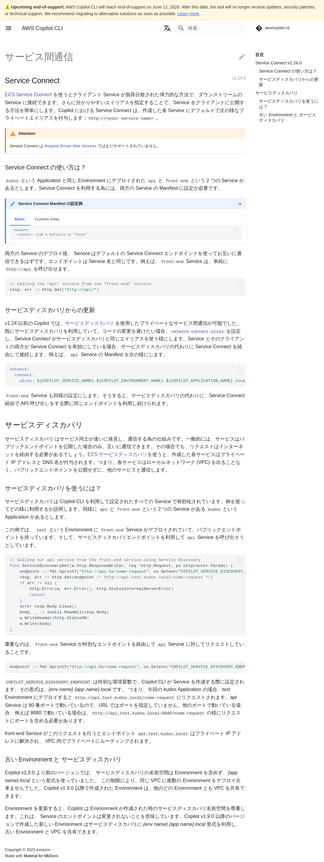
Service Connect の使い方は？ (288, 71)
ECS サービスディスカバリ (117, 454)
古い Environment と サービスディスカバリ (287, 117)
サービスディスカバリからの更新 (289, 82)
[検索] (210, 28)
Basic (20, 219)
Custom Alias (47, 219)
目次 (259, 54)
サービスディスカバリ (276, 92)
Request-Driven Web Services (70, 146)
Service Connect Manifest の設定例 (50, 203)
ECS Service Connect (28, 94)
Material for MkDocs (41, 855)
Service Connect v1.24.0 (278, 62)
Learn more (188, 13)
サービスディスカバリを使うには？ (289, 104)
